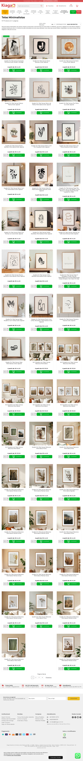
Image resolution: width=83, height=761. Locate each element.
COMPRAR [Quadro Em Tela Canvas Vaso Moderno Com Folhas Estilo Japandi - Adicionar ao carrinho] (17, 329)
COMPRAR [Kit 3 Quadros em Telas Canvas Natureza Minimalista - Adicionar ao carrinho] (44, 372)
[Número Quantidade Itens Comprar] (4, 70)
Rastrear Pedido (40, 720)
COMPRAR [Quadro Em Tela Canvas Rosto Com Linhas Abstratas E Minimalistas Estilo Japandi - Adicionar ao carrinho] (44, 329)
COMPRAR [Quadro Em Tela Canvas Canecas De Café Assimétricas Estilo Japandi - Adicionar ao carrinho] (72, 242)
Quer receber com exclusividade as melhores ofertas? (14, 699)
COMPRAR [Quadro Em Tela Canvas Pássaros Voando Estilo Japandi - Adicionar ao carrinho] (72, 329)
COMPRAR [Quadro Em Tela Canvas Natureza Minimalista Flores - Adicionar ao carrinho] (44, 456)
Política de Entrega (7, 720)
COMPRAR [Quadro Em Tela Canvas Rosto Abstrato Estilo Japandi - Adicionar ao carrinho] (44, 70)
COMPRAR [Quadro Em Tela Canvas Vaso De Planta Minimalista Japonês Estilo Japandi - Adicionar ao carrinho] (44, 199)
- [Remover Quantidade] (7, 71)
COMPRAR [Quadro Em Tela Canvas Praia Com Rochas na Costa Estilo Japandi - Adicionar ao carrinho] (17, 242)
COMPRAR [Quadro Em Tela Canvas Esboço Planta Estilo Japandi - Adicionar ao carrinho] (17, 113)
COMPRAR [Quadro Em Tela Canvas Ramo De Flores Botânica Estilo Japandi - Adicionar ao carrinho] (72, 155)
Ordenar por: (61, 24)
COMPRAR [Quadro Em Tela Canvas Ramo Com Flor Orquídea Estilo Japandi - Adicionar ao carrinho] (44, 155)
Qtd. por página (42, 24)
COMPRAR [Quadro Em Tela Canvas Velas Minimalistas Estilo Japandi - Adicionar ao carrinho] (17, 372)
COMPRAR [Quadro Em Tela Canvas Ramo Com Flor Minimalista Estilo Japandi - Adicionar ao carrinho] (17, 199)
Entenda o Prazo (22, 720)
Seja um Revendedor (8, 724)
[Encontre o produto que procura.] (41, 6)
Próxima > (49, 677)
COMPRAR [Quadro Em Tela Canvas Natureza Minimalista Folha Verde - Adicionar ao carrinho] (17, 668)
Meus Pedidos (39, 717)
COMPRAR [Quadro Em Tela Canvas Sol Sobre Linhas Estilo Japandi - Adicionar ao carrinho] (72, 70)
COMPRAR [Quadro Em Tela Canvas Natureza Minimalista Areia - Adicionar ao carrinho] (72, 456)
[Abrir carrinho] (78, 6)
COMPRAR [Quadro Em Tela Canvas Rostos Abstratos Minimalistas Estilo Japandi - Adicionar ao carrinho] (17, 286)
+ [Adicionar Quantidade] (7, 69)
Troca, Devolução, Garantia (25, 717)
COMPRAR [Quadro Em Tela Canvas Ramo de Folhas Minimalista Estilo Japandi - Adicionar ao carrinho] (44, 113)
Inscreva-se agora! (9, 697)
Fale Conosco (6, 722)
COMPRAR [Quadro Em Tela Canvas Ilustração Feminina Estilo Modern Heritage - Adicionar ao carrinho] (17, 70)
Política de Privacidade (14, 755)
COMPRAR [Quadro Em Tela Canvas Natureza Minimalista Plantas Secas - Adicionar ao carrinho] (17, 499)
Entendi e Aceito (56, 757)
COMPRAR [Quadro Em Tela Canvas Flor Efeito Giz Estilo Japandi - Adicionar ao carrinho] (72, 113)
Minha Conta (39, 719)
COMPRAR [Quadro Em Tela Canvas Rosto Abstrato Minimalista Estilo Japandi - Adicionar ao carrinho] (17, 155)
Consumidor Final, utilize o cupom (41, 1)
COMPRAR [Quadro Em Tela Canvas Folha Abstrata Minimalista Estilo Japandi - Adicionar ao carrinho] (44, 286)
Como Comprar (22, 719)
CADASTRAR (73, 698)
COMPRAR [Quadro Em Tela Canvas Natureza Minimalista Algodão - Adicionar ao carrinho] (72, 499)
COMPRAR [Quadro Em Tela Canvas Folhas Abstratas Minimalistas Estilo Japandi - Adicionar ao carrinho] (44, 242)
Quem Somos (6, 717)
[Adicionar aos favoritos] (24, 36)
